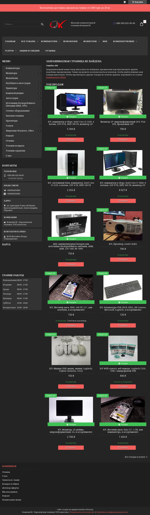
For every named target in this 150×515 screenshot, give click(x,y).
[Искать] (42, 24)
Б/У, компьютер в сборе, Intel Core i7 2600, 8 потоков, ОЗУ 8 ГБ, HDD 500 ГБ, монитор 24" (123, 184)
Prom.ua (89, 509)
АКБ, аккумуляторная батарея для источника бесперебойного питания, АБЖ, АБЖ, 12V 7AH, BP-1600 (70, 246)
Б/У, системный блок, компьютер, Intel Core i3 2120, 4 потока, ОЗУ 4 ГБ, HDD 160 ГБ (71, 184)
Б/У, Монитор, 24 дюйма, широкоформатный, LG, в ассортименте (71, 430)
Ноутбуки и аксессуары (18, 83)
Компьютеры (49, 41)
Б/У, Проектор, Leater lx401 (123, 244)
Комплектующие (123, 41)
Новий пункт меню (11, 499)
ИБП (105, 41)
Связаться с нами (10, 480)
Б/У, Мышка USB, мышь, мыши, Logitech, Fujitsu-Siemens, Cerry (71, 369)
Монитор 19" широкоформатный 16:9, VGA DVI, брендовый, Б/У (122, 123)
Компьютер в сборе (56, 77)
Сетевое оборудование (18, 110)
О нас (9, 155)
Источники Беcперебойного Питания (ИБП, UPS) (20, 104)
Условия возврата (15, 145)
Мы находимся (9, 491)
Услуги (9, 50)
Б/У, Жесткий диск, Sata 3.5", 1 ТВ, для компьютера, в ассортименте (123, 430)
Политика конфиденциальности (112, 512)
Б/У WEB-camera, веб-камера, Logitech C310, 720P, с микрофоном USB (123, 369)
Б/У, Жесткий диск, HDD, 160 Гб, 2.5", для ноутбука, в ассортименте (71, 308)
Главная (10, 41)
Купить (72, 139)
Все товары (28, 41)
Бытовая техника (15, 115)
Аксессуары (12, 98)
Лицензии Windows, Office (20, 130)
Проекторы (12, 120)
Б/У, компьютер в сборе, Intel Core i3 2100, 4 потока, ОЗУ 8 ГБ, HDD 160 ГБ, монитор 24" (71, 123)
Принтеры (11, 88)
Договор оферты (10, 488)
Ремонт (10, 135)
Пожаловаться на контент (82, 512)
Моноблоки (70, 41)
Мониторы (90, 41)
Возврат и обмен (10, 484)
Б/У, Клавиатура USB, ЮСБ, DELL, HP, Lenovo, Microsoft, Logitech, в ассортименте (123, 308)
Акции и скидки (29, 50)
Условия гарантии (15, 150)
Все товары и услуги (135, 457)
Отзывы (50, 50)
